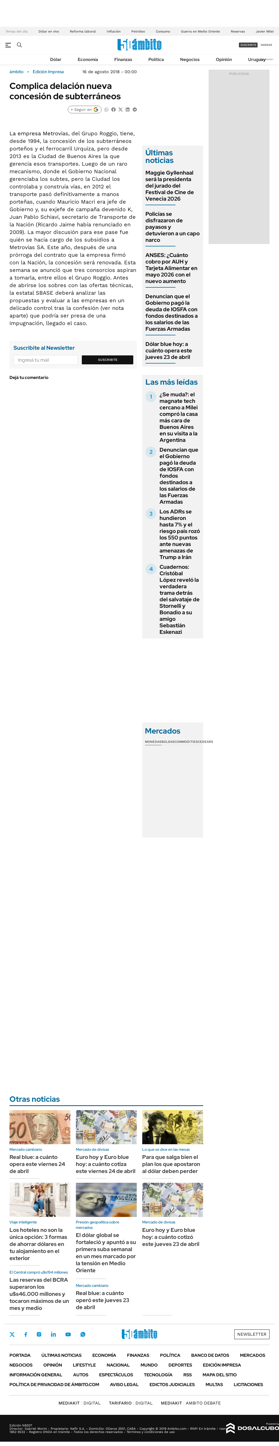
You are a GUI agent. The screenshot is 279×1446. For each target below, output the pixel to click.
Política (156, 59)
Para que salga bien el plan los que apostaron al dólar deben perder (171, 1164)
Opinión (224, 59)
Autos (80, 1375)
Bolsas (167, 742)
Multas (214, 1384)
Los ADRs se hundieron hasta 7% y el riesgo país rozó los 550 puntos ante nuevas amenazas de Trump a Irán (180, 534)
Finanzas (123, 59)
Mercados (252, 1355)
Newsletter (266, 59)
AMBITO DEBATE (191, 1403)
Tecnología (158, 1375)
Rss (187, 1375)
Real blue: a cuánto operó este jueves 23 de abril (102, 1300)
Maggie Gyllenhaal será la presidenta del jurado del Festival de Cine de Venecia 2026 (169, 185)
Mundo (149, 1365)
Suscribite (108, 360)
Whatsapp (82, 1334)
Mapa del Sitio (220, 1375)
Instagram (39, 1334)
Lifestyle (84, 1365)
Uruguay (257, 59)
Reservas (238, 31)
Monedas (153, 742)
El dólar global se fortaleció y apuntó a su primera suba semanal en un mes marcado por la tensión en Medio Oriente (106, 1253)
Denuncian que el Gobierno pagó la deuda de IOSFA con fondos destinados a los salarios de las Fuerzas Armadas (171, 312)
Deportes (180, 1365)
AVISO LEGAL (124, 1384)
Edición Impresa (222, 1365)
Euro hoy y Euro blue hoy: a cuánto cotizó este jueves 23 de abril (170, 1237)
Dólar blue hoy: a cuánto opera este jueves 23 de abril (168, 350)
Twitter (12, 1334)
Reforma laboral (83, 31)
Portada (20, 1355)
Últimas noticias (61, 1355)
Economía (88, 59)
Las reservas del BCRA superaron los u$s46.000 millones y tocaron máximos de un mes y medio (39, 1294)
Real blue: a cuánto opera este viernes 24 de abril (37, 1164)
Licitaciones (248, 1384)
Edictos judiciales (172, 1384)
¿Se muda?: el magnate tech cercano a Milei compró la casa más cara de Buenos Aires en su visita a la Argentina (179, 417)
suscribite (248, 44)
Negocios (190, 59)
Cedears (205, 742)
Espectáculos (116, 1375)
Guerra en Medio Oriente (200, 31)
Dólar (55, 59)
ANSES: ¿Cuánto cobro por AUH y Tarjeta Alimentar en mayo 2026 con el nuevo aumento (171, 268)
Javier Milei (265, 31)
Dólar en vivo (48, 31)
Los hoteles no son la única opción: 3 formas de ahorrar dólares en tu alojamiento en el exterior (38, 1244)
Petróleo (138, 31)
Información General (35, 1375)
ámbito (16, 72)
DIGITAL (80, 1403)
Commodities (186, 742)
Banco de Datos (210, 1355)
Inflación (114, 31)
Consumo (163, 31)
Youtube (68, 1334)
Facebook (25, 1334)
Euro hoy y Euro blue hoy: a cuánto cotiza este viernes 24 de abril (105, 1164)
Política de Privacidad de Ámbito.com (54, 1384)
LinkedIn (53, 1334)
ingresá (266, 44)
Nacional (118, 1365)
